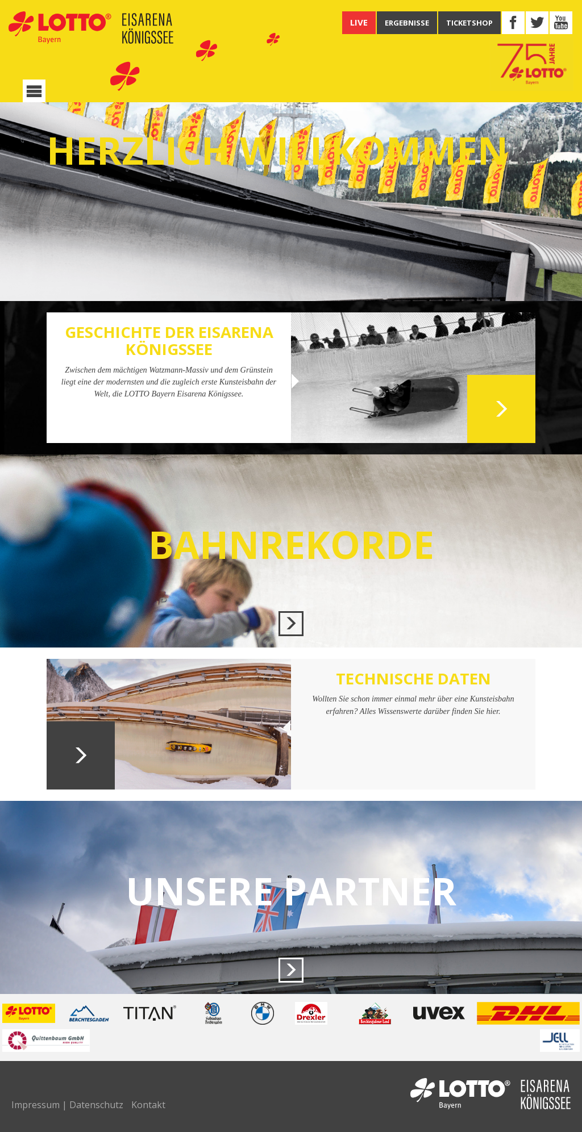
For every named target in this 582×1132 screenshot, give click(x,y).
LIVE (359, 22)
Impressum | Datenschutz (67, 1104)
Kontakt (148, 1104)
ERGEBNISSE (407, 23)
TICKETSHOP (469, 23)
